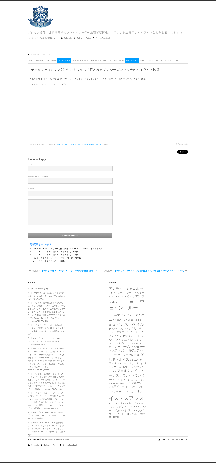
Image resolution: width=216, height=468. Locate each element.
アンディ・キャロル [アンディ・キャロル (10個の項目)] (124, 294)
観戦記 (142, 60)
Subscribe (68, 38)
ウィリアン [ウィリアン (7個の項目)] (134, 301)
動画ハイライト (132, 60)
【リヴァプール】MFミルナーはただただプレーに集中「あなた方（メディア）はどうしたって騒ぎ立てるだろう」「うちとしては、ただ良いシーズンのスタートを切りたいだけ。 (46, 434)
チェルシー (75, 144)
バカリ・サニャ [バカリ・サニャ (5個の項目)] (135, 368)
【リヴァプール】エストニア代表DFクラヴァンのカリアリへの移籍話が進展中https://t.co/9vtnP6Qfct (46, 346)
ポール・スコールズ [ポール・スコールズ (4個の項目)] (136, 385)
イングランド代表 (117, 60)
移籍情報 (39, 60)
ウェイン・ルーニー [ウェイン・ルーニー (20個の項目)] (127, 313)
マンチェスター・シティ (91, 144)
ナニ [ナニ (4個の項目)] (131, 365)
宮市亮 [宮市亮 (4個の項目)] (142, 419)
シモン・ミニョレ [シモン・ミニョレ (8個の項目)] (121, 344)
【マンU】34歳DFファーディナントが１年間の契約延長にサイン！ (69, 276)
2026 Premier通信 (35, 444)
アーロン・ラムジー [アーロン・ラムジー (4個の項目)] (135, 298)
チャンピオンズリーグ (99, 60)
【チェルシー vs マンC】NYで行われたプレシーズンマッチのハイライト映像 (67, 253)
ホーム (31, 60)
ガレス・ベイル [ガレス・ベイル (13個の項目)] (130, 329)
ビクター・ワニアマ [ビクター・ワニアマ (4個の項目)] (130, 372)
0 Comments (182, 144)
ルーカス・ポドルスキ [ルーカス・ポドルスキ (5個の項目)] (120, 408)
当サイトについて (171, 60)
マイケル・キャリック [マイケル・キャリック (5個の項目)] (120, 388)
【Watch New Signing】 (40, 294)
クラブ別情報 (51, 60)
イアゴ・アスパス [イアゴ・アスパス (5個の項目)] (117, 301)
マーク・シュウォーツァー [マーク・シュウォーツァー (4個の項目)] (133, 392)
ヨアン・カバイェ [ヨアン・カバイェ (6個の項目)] (126, 397)
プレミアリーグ (64, 60)
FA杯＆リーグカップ (80, 60)
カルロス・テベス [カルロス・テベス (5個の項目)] (121, 325)
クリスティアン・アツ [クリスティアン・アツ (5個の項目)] (120, 333)
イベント (159, 60)
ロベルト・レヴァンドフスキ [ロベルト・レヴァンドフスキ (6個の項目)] (128, 415)
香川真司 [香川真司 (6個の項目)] (114, 422)
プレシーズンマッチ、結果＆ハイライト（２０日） (55, 256)
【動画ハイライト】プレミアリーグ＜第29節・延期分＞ (57, 263)
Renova (184, 444)
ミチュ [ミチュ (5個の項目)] (112, 397)
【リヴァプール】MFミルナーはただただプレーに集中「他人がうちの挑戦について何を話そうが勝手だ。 (46, 420)
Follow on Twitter (84, 38)
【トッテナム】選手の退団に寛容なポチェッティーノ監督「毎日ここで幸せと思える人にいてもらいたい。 (46, 301)
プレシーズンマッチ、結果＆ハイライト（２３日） (55, 260)
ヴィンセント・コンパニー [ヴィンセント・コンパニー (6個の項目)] (124, 419)
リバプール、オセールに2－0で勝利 (48, 266)
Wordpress (166, 444)
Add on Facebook (103, 38)
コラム (150, 60)
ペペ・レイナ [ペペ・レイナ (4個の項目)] (121, 385)
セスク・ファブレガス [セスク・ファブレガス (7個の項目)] (125, 359)
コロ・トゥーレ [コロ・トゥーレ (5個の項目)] (136, 341)
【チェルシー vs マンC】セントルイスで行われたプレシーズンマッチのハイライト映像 (94, 69)
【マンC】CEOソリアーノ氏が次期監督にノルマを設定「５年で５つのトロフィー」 (149, 276)
